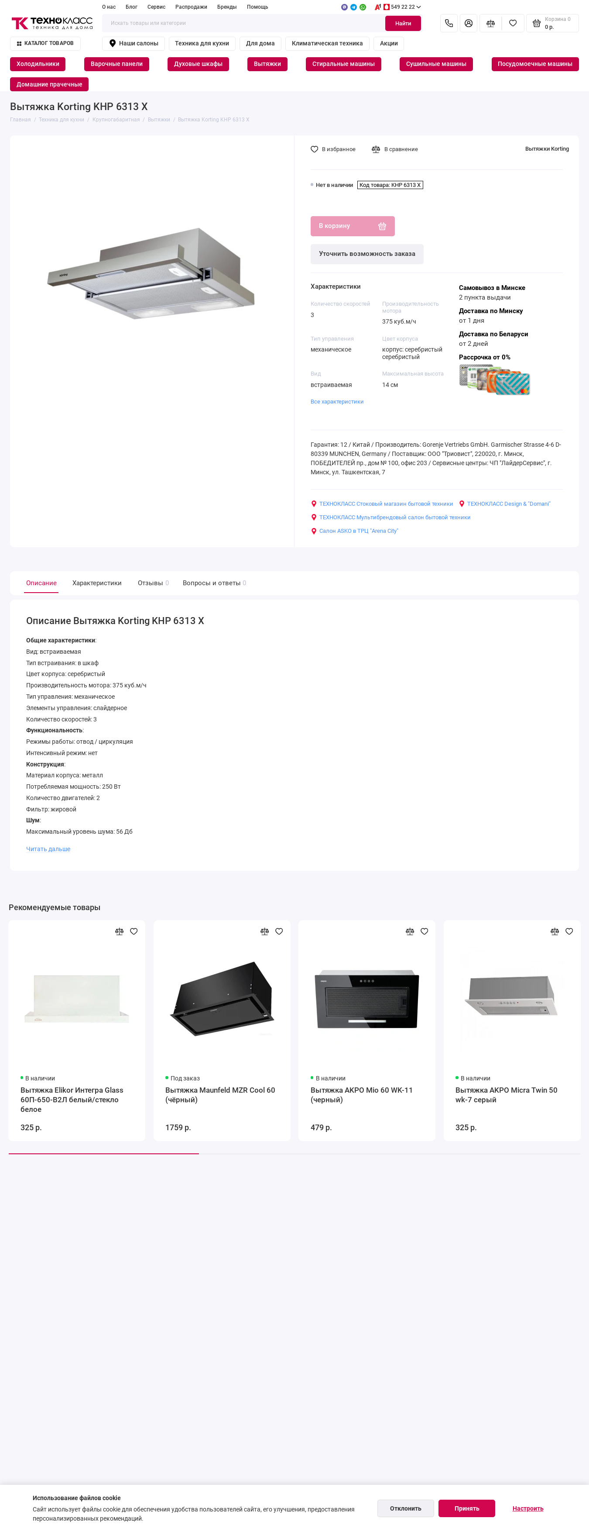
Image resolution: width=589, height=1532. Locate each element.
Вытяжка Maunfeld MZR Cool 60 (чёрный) (220, 1095)
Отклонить (405, 1508)
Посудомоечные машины (535, 63)
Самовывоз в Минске (492, 288)
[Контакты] (449, 23)
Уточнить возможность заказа (367, 254)
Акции (389, 43)
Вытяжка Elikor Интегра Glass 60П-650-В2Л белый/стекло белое (72, 1100)
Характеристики (97, 583)
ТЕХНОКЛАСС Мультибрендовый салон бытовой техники (391, 517)
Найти (403, 23)
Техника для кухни (202, 43)
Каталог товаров (45, 43)
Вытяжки (267, 63)
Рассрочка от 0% (484, 357)
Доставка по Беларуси (493, 334)
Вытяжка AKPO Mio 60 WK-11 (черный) (362, 1095)
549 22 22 (397, 7)
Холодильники (38, 63)
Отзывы (152, 583)
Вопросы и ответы (213, 583)
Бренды (227, 7)
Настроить (528, 1508)
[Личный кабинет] (468, 23)
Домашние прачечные (49, 84)
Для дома (260, 43)
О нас (109, 7)
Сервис (156, 7)
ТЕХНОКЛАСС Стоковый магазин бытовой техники (382, 503)
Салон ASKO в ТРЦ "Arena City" (354, 531)
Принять (467, 1508)
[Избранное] (513, 23)
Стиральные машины (343, 63)
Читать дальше (48, 848)
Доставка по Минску (491, 311)
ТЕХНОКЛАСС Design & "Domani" (505, 503)
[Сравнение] (491, 23)
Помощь (257, 7)
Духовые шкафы (198, 63)
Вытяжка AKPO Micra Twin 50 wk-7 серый (506, 1095)
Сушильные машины (436, 63)
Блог (131, 7)
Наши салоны (133, 43)
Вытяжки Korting (547, 148)
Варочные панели (117, 63)
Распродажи (191, 7)
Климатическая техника (327, 43)
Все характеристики (337, 401)
